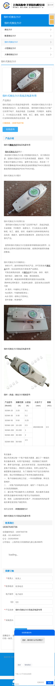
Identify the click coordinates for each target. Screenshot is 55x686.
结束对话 (40, 682)
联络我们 (28, 665)
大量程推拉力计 (11, 54)
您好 (19, 665)
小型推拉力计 (10, 48)
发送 (49, 683)
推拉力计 (8, 29)
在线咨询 (10, 129)
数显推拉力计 (10, 36)
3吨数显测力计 (21, 509)
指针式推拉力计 (12, 17)
